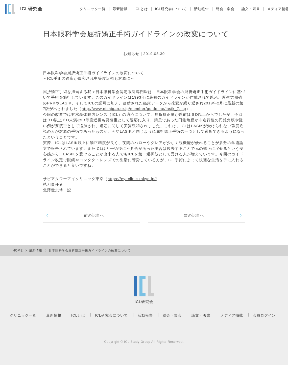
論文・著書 (250, 9)
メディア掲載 (231, 315)
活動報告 (199, 9)
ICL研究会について (168, 9)
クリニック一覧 (89, 9)
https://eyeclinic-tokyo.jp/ (132, 179)
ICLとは (138, 9)
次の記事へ (194, 215)
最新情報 (116, 9)
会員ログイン (264, 315)
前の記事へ (94, 215)
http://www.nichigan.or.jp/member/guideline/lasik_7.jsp (134, 108)
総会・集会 (223, 9)
